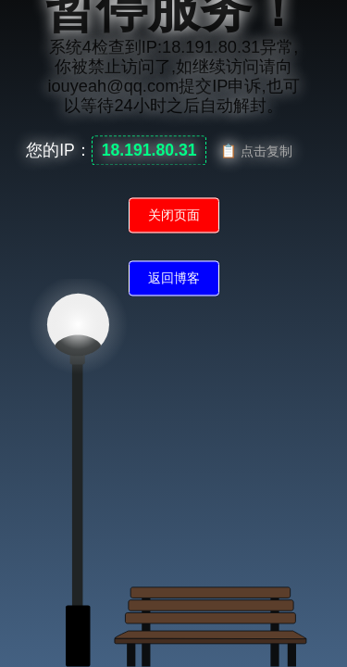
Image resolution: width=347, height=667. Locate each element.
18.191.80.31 (149, 151)
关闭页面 (174, 215)
